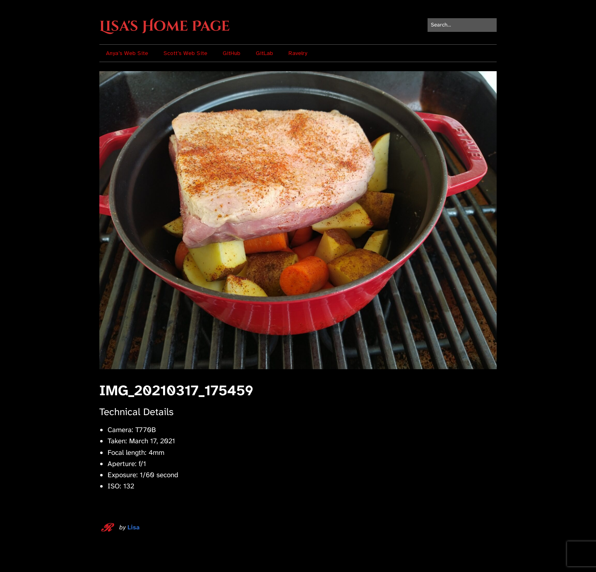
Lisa (133, 527)
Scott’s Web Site (185, 53)
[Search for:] (462, 25)
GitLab (264, 53)
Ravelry (297, 53)
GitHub (231, 53)
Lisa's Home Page (164, 26)
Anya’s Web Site (127, 53)
